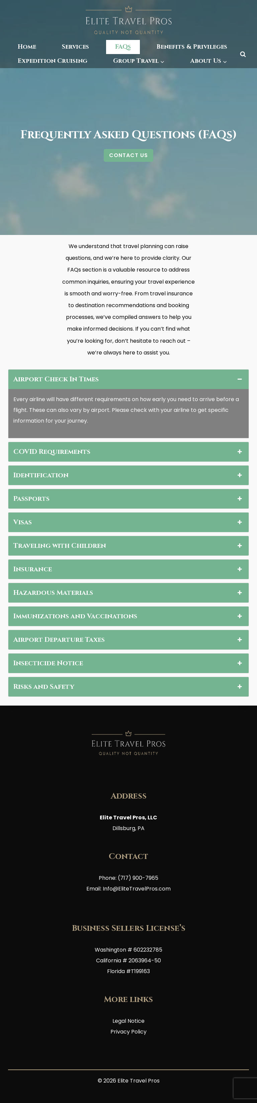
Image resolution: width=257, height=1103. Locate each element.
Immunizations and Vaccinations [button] (128, 616)
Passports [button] (128, 498)
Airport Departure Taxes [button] (128, 639)
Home (27, 47)
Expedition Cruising (52, 61)
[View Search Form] (243, 54)
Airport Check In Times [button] (128, 379)
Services (75, 47)
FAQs (123, 47)
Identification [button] (128, 475)
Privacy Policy (128, 1032)
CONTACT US (128, 155)
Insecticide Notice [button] (128, 663)
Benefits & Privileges (192, 47)
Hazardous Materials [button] (128, 592)
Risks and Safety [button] (128, 686)
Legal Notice (128, 1021)
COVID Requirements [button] (128, 452)
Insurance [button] (128, 569)
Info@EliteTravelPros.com (137, 889)
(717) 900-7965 (138, 878)
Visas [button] (128, 522)
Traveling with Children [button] (128, 545)
